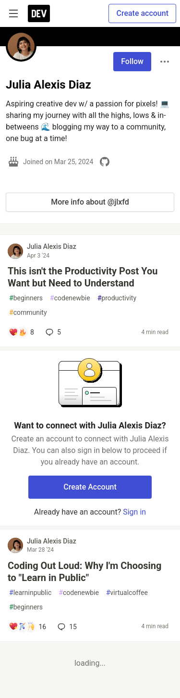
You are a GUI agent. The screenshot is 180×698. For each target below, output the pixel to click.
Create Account (90, 486)
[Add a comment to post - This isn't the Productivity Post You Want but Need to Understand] (21, 332)
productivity (116, 298)
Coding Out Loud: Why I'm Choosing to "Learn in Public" (84, 571)
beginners (26, 298)
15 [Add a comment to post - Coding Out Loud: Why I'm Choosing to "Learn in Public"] (66, 627)
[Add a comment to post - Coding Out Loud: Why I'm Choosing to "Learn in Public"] (27, 626)
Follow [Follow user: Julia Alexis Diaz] (132, 61)
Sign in (134, 512)
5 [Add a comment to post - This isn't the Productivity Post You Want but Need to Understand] (52, 332)
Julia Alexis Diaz (51, 246)
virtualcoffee (127, 593)
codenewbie (70, 298)
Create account (142, 13)
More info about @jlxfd (90, 202)
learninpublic (30, 593)
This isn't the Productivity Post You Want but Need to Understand (82, 277)
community (28, 313)
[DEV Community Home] (39, 13)
